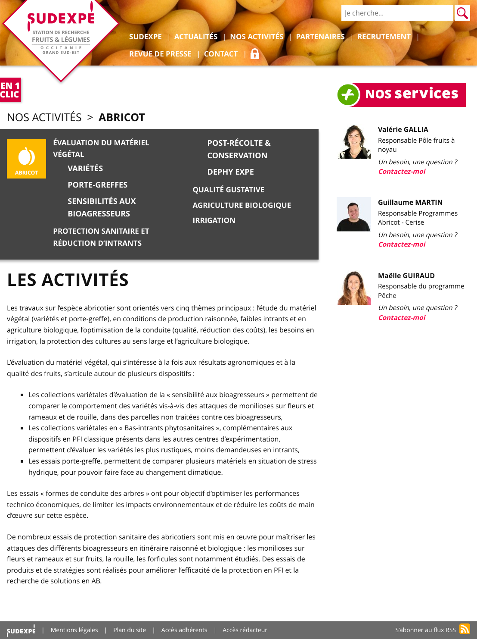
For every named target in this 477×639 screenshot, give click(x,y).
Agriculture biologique (242, 205)
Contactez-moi (401, 171)
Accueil (21, 630)
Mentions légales (74, 630)
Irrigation (214, 221)
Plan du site (129, 630)
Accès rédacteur (245, 630)
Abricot (122, 117)
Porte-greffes (97, 184)
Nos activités (44, 117)
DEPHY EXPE (231, 171)
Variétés (85, 168)
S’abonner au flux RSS (425, 630)
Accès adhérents (184, 630)
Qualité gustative (229, 190)
